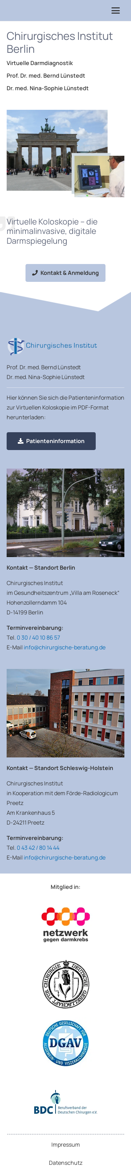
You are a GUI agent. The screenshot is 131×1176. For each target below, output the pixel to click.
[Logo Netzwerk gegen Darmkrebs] (66, 925)
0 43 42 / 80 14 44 (38, 847)
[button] (116, 10)
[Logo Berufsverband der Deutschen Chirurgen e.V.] (66, 1102)
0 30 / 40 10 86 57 (38, 637)
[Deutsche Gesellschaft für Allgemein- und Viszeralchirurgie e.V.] (66, 1043)
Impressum (65, 1144)
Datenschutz (65, 1163)
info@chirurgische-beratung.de (64, 647)
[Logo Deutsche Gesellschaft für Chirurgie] (66, 984)
